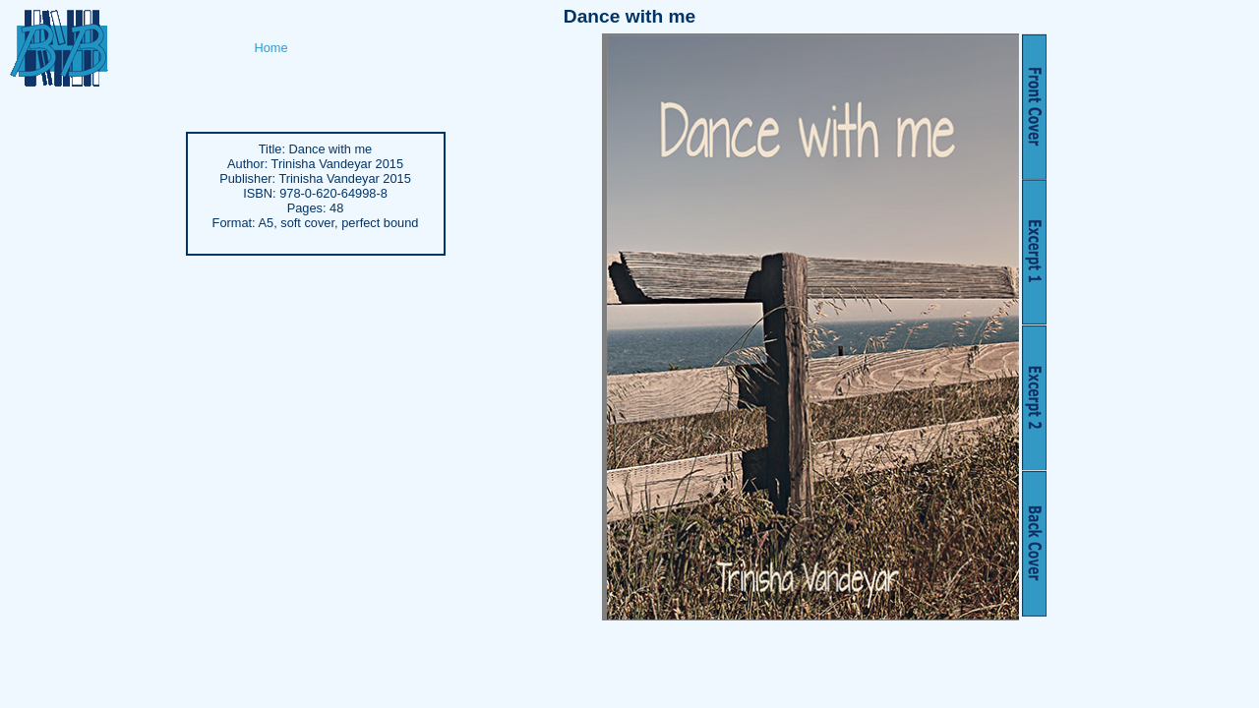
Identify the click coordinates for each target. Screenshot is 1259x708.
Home (271, 47)
